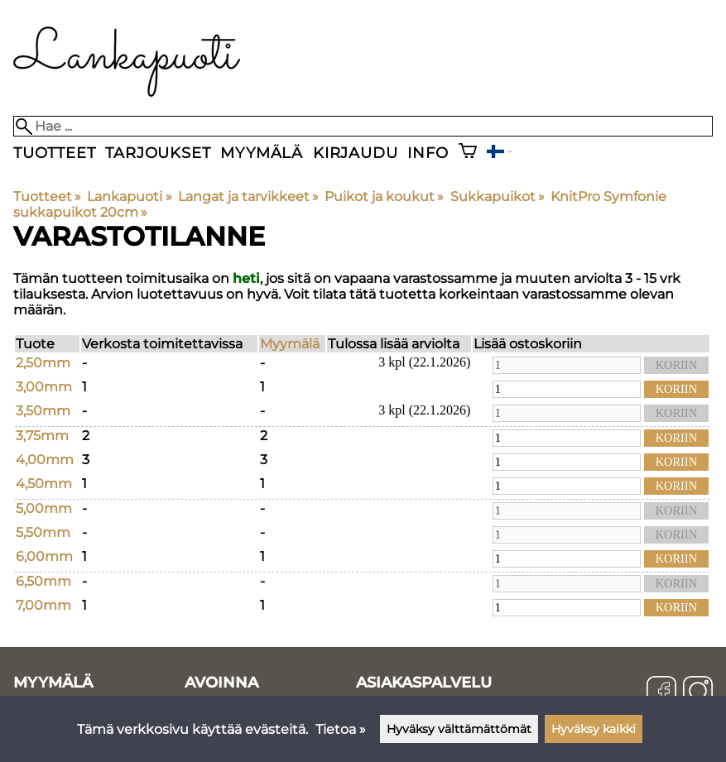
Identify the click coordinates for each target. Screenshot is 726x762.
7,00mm (43, 605)
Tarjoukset (157, 152)
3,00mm (44, 387)
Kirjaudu (355, 152)
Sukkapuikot (497, 196)
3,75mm (42, 435)
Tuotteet (54, 152)
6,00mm (44, 556)
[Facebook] (661, 692)
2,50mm (43, 363)
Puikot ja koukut (384, 196)
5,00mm (44, 508)
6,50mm (43, 581)
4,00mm (45, 459)
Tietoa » (340, 729)
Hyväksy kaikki (593, 728)
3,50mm (43, 411)
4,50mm (44, 483)
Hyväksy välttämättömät (459, 728)
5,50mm (43, 532)
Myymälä (261, 152)
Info (427, 152)
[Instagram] (698, 692)
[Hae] (363, 126)
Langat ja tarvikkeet (248, 196)
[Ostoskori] (468, 152)
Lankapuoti (129, 196)
